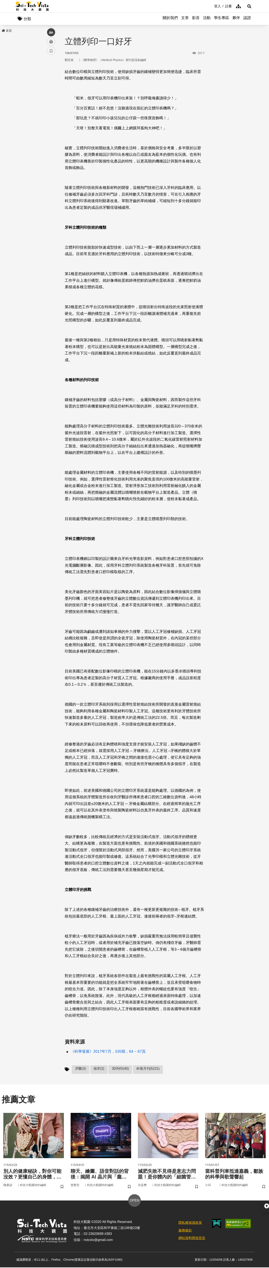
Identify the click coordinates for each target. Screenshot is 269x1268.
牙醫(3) (80, 1069)
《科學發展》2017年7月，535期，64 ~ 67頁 (108, 1052)
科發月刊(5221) (148, 1069)
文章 (185, 19)
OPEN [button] (134, 1201)
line (49, 98)
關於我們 (170, 19)
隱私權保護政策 (190, 1223)
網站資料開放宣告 (191, 1239)
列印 (51, 117)
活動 (207, 19)
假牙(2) (99, 1069)
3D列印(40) (120, 1069)
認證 (247, 19)
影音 (196, 19)
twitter (51, 89)
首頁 (7, 30)
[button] (248, 6)
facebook (51, 80)
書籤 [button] (51, 126)
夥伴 (236, 19)
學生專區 (221, 19)
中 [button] (51, 108)
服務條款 (185, 1231)
